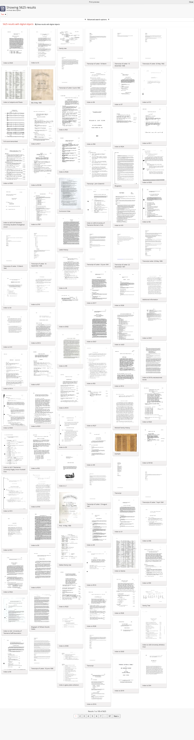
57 (110, 716)
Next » (116, 716)
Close (191, 2)
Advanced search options (97, 19)
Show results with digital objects (47, 24)
